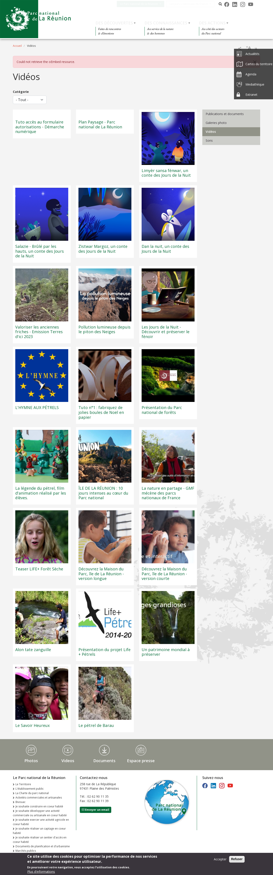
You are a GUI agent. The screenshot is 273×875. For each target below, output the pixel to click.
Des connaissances (165, 22)
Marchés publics (26, 851)
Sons (209, 140)
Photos (31, 760)
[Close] (255, 62)
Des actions (212, 22)
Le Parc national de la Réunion (142, 4)
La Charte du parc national (32, 793)
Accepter (220, 860)
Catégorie (21, 92)
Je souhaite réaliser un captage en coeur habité (39, 831)
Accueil (17, 46)
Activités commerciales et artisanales (39, 797)
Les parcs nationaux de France (192, 4)
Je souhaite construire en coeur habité (39, 806)
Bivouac (20, 802)
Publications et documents (225, 114)
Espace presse (141, 760)
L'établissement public (30, 789)
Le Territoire (23, 784)
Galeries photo (216, 123)
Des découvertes (114, 22)
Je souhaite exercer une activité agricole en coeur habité (41, 822)
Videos (67, 760)
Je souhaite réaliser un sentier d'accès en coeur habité (39, 840)
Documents (104, 760)
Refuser (237, 860)
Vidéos (211, 131)
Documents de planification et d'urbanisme (43, 846)
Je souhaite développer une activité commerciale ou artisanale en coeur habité (40, 813)
